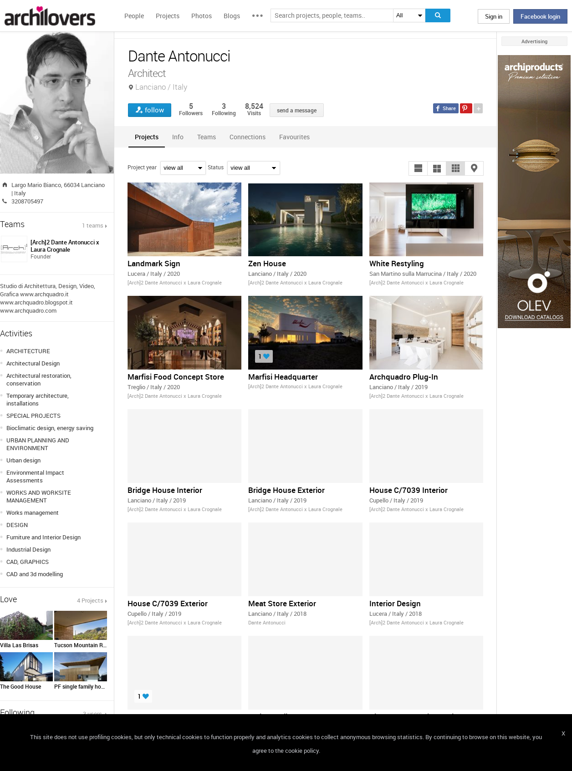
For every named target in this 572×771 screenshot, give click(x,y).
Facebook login (540, 16)
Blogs (232, 15)
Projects (167, 15)
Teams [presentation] (206, 136)
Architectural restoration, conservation (39, 379)
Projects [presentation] (146, 136)
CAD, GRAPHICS (27, 562)
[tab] (146, 136)
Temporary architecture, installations (37, 399)
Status (216, 167)
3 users (93, 713)
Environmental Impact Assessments (35, 476)
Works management (32, 512)
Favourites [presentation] (294, 136)
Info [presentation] (178, 136)
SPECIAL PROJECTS (33, 415)
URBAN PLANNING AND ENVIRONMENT (37, 444)
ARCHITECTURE (28, 351)
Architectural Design (33, 363)
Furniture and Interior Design (43, 537)
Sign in (493, 16)
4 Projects (90, 600)
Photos (201, 15)
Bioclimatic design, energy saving (49, 428)
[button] (418, 168)
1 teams (92, 225)
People (134, 15)
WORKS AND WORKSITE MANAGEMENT (38, 496)
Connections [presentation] (248, 136)
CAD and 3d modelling (34, 574)
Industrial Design (28, 549)
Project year (142, 167)
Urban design (23, 460)
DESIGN (17, 525)
